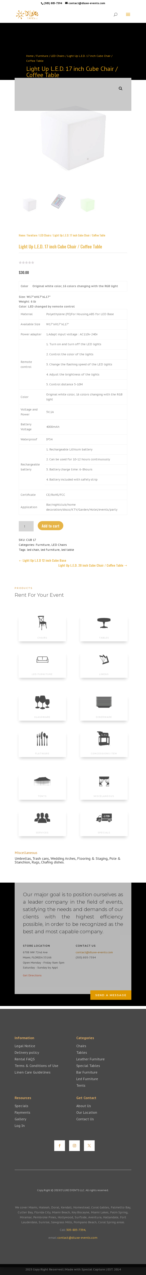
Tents (80, 1092)
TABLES (104, 634)
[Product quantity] (26, 520)
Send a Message (110, 995)
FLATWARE (42, 750)
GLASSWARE (42, 714)
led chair (33, 544)
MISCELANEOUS (104, 793)
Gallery (20, 1125)
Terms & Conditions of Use (36, 1072)
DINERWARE (104, 714)
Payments (22, 1119)
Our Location (86, 1119)
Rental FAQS (25, 1065)
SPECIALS (104, 829)
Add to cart (50, 520)
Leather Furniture (90, 1065)
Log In (20, 1132)
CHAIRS (42, 634)
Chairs (81, 1052)
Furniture (42, 56)
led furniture (50, 544)
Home (30, 56)
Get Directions (32, 975)
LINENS (104, 671)
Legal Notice (25, 1052)
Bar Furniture (87, 1078)
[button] (120, 82)
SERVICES (42, 829)
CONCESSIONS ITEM (103, 750)
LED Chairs (58, 56)
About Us (83, 1112)
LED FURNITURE (42, 671)
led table (67, 544)
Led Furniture (87, 1085)
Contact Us (85, 1125)
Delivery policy (27, 1059)
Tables (81, 1059)
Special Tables (88, 1072)
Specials (21, 1112)
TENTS (42, 793)
